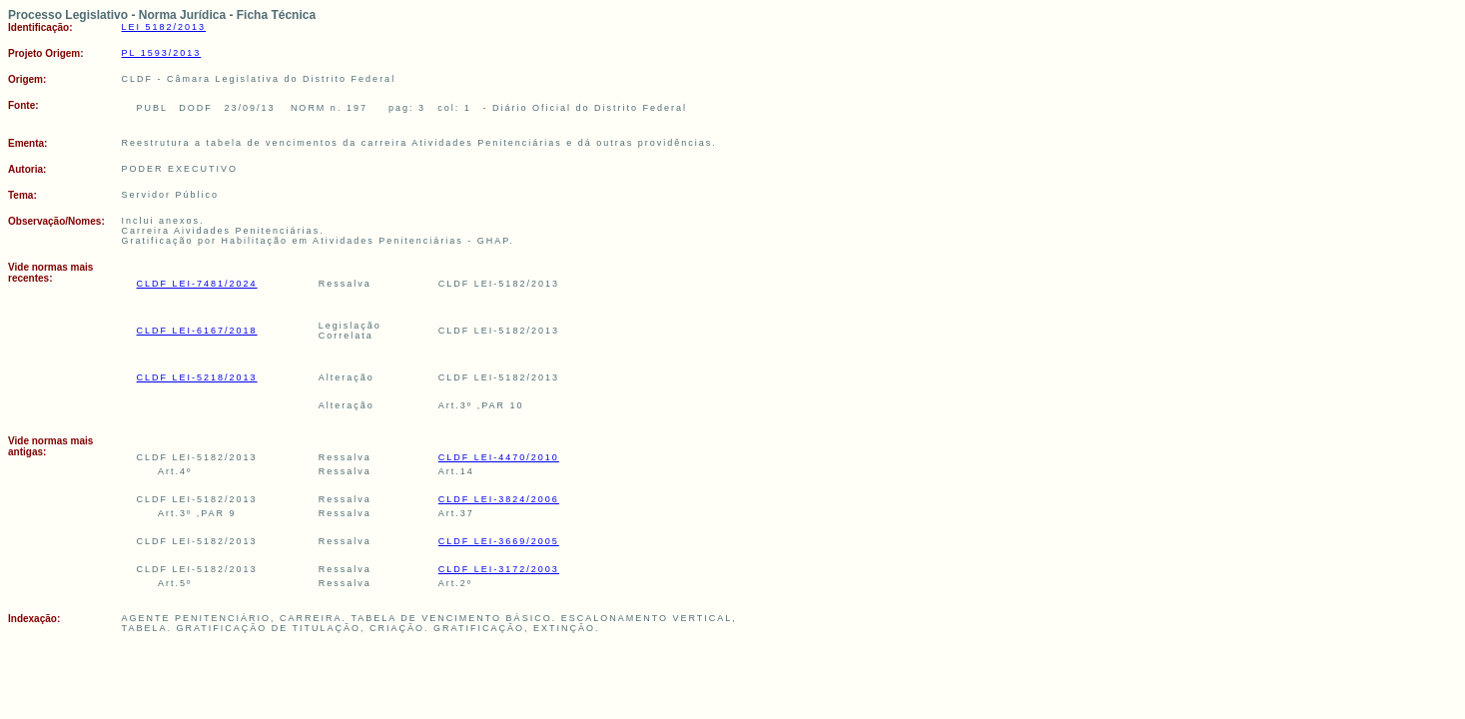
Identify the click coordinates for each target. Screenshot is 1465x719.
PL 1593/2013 (162, 53)
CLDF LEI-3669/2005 (498, 541)
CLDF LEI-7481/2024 (197, 284)
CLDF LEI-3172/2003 (498, 569)
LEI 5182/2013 (164, 27)
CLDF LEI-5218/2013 (197, 377)
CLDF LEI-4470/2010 (498, 457)
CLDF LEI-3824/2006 (498, 499)
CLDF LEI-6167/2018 (197, 331)
